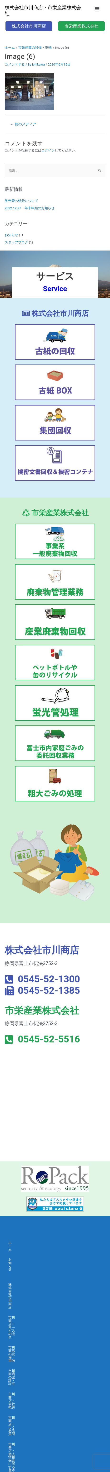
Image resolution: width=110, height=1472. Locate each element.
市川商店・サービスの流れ (28, 1278)
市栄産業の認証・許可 (25, 1387)
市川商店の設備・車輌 (25, 1289)
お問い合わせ (18, 1444)
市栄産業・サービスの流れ (28, 1366)
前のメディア (23, 124)
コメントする (15, 64)
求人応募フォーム (21, 1433)
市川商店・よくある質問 (26, 1320)
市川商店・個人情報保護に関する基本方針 (40, 1330)
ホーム (13, 1243)
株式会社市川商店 (21, 1268)
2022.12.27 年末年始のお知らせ (30, 208)
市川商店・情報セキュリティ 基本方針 (37, 1341)
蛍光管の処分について (21, 201)
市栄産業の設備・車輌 (25, 1376)
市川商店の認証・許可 (25, 1299)
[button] (97, 9)
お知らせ (11, 235)
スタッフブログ (16, 242)
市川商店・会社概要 (23, 1309)
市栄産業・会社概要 (23, 1397)
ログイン (48, 150)
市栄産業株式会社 (21, 1356)
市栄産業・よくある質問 (26, 1408)
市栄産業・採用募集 (23, 1418)
